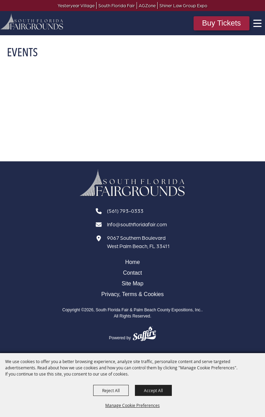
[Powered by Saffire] (144, 334)
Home (132, 262)
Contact (132, 273)
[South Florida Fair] (132, 183)
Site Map (132, 283)
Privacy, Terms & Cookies (132, 294)
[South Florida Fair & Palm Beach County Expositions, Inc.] (32, 21)
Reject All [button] (111, 390)
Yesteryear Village (76, 5)
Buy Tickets (221, 23)
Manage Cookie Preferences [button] (132, 405)
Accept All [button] (153, 390)
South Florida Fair (116, 5)
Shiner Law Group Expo (183, 5)
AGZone (147, 5)
